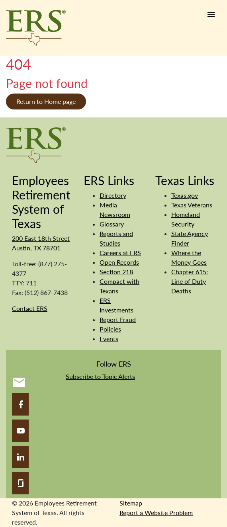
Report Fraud (118, 319)
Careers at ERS (120, 252)
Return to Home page (46, 101)
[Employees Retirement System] (36, 144)
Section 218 (116, 271)
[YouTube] (20, 431)
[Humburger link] (211, 14)
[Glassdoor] (20, 483)
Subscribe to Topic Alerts (100, 376)
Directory (113, 195)
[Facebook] (20, 404)
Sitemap (130, 503)
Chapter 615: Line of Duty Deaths (189, 281)
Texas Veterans (191, 205)
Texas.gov (184, 195)
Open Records (119, 262)
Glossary (112, 224)
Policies (110, 329)
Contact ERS (29, 308)
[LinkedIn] (20, 457)
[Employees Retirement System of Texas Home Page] (36, 28)
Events (109, 338)
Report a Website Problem (156, 512)
